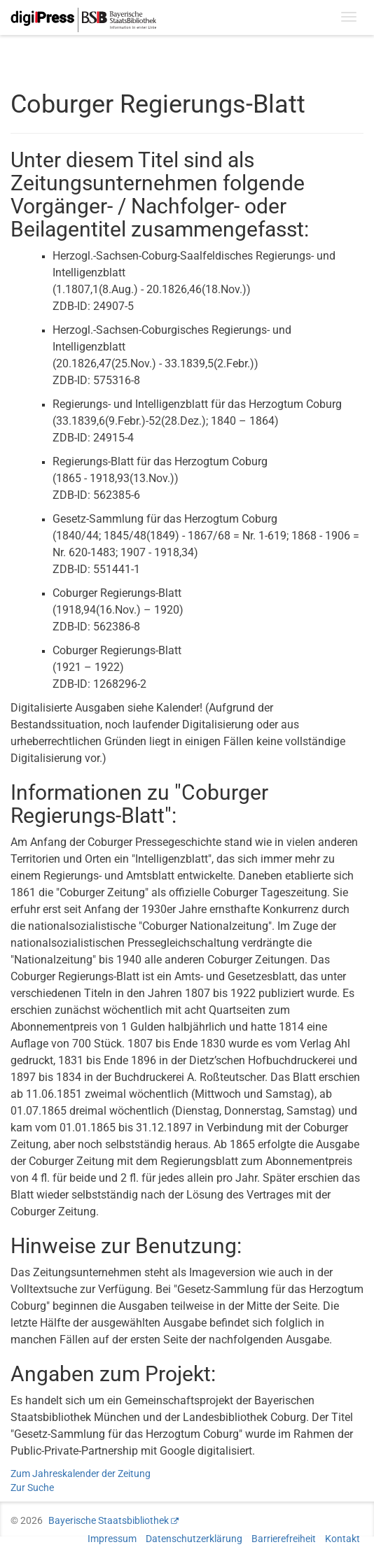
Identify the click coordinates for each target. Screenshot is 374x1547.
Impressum (112, 1538)
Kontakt (342, 1538)
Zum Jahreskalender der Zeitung (81, 1473)
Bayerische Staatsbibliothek (108, 1520)
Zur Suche (32, 1487)
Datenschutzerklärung (194, 1538)
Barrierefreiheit (283, 1538)
